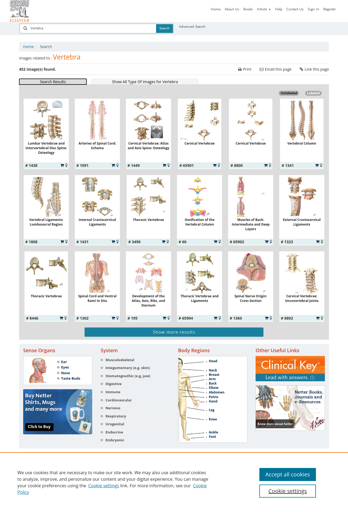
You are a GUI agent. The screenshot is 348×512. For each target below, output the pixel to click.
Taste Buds (70, 378)
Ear (64, 361)
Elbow (214, 388)
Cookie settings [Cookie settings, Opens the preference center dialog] (287, 491)
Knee (213, 419)
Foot (212, 437)
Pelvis (213, 397)
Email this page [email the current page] (278, 69)
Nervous (112, 407)
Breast (214, 375)
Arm (212, 379)
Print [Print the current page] (247, 69)
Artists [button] (264, 9)
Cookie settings (103, 486)
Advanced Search (192, 27)
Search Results (53, 81)
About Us (232, 9)
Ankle (213, 432)
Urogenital (114, 424)
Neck (213, 370)
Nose (65, 372)
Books (248, 9)
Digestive (113, 383)
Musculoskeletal (119, 359)
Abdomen (217, 392)
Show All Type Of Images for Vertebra (145, 81)
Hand (213, 401)
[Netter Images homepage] (19, 11)
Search (164, 28)
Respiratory (115, 416)
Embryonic (114, 440)
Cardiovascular (118, 400)
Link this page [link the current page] (316, 69)
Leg (212, 410)
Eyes (65, 367)
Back (213, 383)
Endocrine (114, 432)
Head (213, 361)
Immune (112, 391)
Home (215, 9)
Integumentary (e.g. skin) (127, 367)
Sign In (313, 9)
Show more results (174, 332)
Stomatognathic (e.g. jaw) (127, 375)
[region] (174, 482)
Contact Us (295, 9)
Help (278, 9)
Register (329, 9)
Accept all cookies (287, 474)
